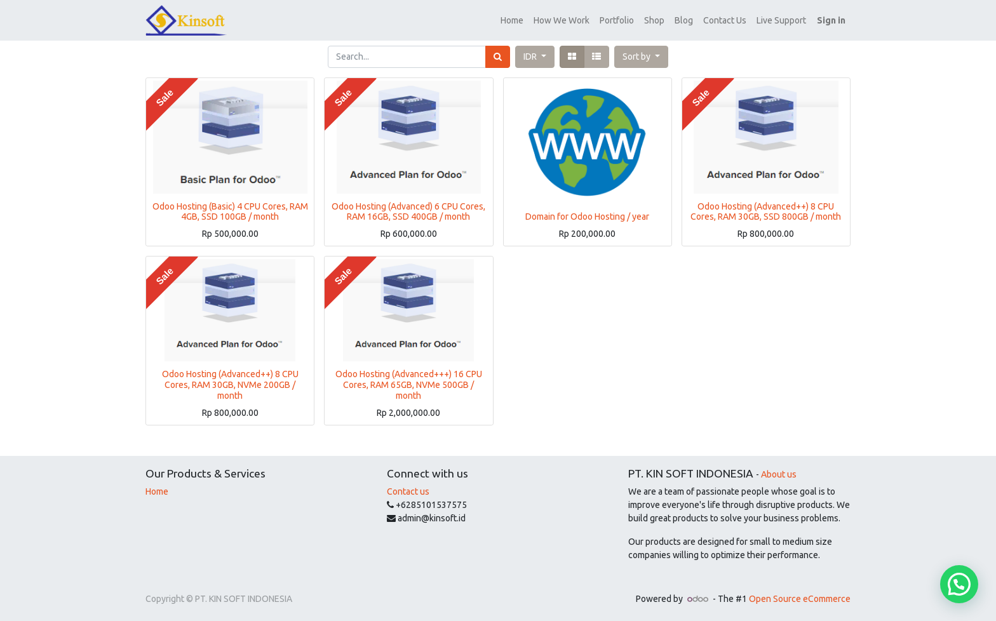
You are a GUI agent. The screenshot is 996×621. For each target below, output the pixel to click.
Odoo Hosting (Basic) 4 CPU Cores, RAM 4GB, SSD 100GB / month (230, 211)
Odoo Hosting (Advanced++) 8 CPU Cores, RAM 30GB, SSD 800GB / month (765, 211)
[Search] (497, 57)
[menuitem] (511, 20)
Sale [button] (164, 98)
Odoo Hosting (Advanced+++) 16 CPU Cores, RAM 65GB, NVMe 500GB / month (408, 385)
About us (779, 474)
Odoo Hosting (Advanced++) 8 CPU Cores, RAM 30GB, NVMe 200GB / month (230, 385)
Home (156, 491)
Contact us (408, 491)
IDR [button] (531, 56)
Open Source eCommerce (800, 599)
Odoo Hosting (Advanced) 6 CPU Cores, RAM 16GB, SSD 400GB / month (408, 211)
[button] (641, 57)
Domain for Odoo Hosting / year (587, 216)
